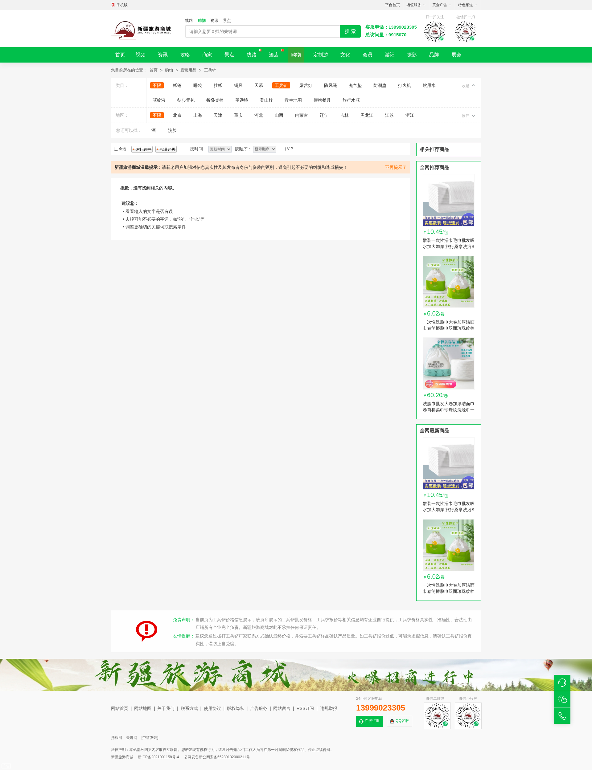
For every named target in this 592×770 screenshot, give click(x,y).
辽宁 (324, 115)
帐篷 (177, 85)
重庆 (238, 115)
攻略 (185, 54)
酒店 (274, 54)
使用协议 (212, 708)
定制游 (320, 54)
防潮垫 (379, 85)
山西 (279, 115)
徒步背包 (186, 100)
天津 (218, 115)
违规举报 (328, 708)
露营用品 (188, 70)
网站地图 (142, 708)
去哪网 (131, 737)
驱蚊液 (159, 100)
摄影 (412, 54)
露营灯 (305, 85)
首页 (120, 54)
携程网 (116, 737)
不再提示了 (396, 167)
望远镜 (241, 100)
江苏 (389, 115)
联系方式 (189, 708)
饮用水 (429, 85)
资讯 (214, 20)
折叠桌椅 (215, 100)
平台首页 (392, 5)
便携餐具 (322, 100)
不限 (157, 85)
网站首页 (119, 708)
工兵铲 (210, 70)
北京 (177, 115)
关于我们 (166, 708)
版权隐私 (235, 708)
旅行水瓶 (351, 100)
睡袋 (197, 85)
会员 (367, 54)
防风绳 (330, 85)
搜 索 (350, 31)
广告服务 (258, 708)
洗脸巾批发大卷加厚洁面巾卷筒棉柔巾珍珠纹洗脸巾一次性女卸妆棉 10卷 (449, 409)
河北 (258, 115)
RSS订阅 (305, 708)
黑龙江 (366, 115)
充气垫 (355, 85)
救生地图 (293, 100)
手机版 (122, 5)
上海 (197, 115)
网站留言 (281, 708)
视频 (141, 54)
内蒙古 (301, 115)
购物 (202, 20)
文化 (345, 54)
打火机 (404, 85)
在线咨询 (372, 721)
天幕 (258, 85)
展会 (456, 54)
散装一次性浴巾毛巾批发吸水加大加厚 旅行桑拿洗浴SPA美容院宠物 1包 (449, 246)
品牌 (434, 54)
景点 (227, 20)
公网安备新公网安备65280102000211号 (217, 757)
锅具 (238, 85)
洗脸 (172, 130)
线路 (189, 20)
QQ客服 (402, 721)
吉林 (344, 115)
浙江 (409, 115)
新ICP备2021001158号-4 (158, 757)
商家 (207, 54)
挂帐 (218, 85)
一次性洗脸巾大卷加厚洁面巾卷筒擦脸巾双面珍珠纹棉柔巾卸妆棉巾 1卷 (449, 328)
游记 (390, 54)
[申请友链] (150, 737)
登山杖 (266, 100)
